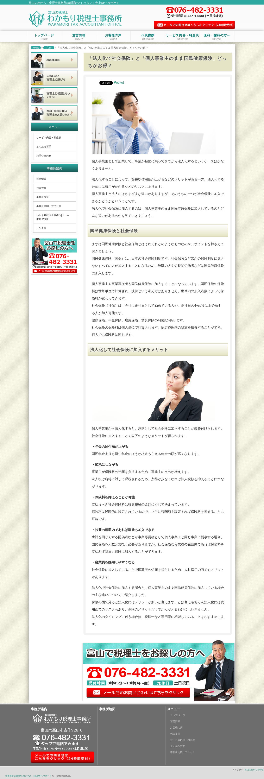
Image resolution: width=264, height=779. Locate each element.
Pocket (119, 82)
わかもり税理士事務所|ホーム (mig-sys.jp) (52, 217)
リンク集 (41, 228)
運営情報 (78, 36)
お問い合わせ (43, 155)
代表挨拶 (148, 36)
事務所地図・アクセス (48, 206)
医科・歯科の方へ (217, 36)
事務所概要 (42, 197)
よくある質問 (43, 146)
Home (35, 47)
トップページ (44, 36)
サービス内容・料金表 (182, 36)
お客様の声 (113, 36)
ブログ (48, 47)
